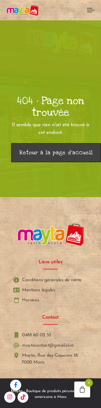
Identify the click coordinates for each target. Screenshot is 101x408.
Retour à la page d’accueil (56, 152)
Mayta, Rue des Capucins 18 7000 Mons (45, 359)
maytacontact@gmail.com (43, 345)
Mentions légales (33, 290)
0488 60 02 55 (31, 335)
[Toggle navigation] (90, 10)
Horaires (25, 300)
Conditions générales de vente (47, 280)
